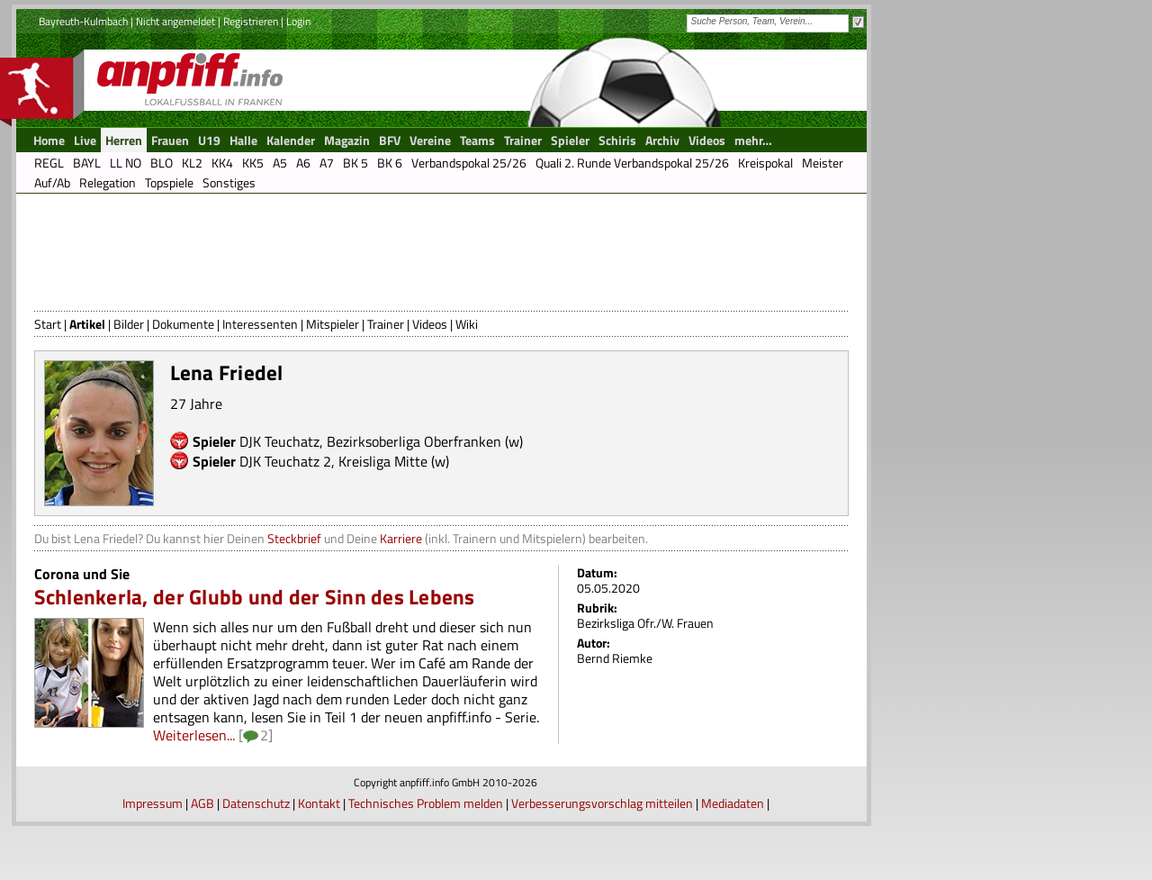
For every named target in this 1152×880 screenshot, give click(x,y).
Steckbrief (294, 538)
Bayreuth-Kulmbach (83, 21)
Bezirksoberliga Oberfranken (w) (425, 441)
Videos (429, 323)
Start (47, 323)
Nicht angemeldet (175, 21)
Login (298, 21)
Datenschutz (256, 803)
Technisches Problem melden (425, 803)
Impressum (152, 803)
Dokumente (183, 323)
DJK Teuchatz (279, 441)
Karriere (401, 538)
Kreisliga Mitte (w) (393, 461)
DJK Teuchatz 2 (285, 461)
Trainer (385, 323)
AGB (202, 803)
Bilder (128, 323)
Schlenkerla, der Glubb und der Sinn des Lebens (254, 596)
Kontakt (319, 803)
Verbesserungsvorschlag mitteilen (602, 803)
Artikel (87, 323)
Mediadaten (732, 803)
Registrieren (250, 21)
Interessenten (260, 323)
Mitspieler (332, 323)
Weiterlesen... (194, 735)
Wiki (466, 323)
